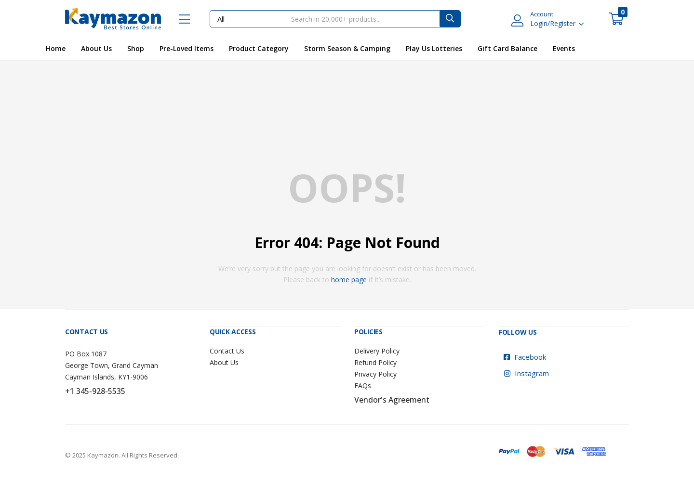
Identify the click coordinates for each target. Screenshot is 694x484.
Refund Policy (375, 361)
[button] (616, 18)
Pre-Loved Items (187, 48)
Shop (135, 48)
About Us (96, 48)
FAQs (362, 385)
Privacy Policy (375, 373)
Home (56, 48)
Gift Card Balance (507, 48)
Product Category (259, 48)
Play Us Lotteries (434, 48)
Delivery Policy (377, 350)
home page (349, 279)
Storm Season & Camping (347, 48)
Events (564, 48)
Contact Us (227, 350)
